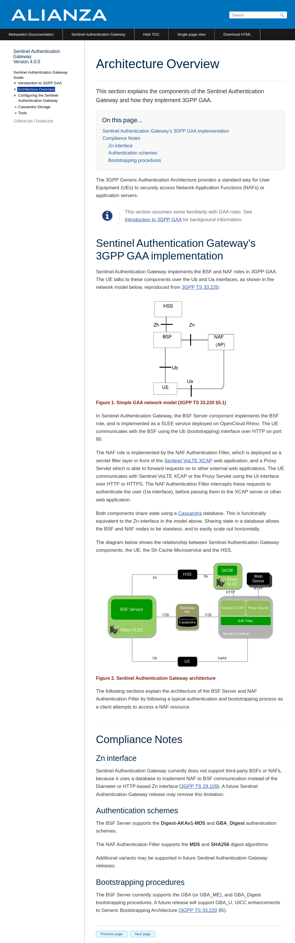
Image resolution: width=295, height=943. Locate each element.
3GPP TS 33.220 (200, 287)
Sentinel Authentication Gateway (98, 34)
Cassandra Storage (34, 107)
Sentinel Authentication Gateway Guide (40, 75)
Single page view (191, 34)
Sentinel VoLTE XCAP (188, 460)
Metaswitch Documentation (31, 34)
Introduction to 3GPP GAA (153, 219)
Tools (22, 113)
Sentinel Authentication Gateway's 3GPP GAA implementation (166, 131)
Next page (143, 934)
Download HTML (237, 34)
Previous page (112, 934)
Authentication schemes (132, 152)
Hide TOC (151, 34)
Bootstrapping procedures (134, 160)
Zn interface (120, 145)
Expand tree (44, 120)
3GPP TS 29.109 (199, 786)
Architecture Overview (36, 89)
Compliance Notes (121, 138)
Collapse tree (23, 120)
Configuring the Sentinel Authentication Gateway (38, 98)
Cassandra (190, 513)
